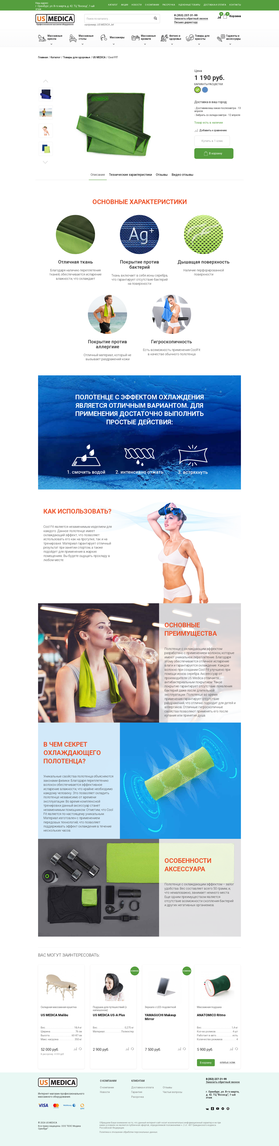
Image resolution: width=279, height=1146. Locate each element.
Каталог (113, 5)
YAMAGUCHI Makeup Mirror (160, 1017)
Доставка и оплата (215, 5)
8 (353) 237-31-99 (186, 15)
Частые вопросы (172, 1092)
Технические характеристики (130, 174)
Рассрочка (168, 5)
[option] (45, 94)
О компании (152, 5)
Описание (98, 174)
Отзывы (162, 174)
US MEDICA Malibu (54, 1015)
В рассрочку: (52, 1054)
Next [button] (45, 162)
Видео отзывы (182, 174)
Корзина (232, 16)
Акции (124, 5)
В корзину (213, 153)
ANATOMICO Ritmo (211, 1015)
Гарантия (136, 1092)
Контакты (235, 5)
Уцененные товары (189, 5)
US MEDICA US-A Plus (109, 1015)
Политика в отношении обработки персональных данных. (128, 1132)
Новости (136, 5)
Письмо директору (186, 22)
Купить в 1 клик (212, 141)
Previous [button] (45, 81)
